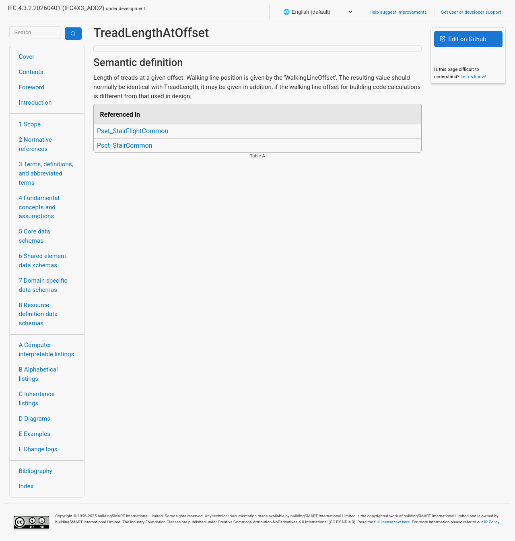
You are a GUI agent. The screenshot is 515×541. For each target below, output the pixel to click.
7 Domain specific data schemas (43, 285)
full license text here (392, 522)
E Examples (34, 434)
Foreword (32, 87)
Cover (27, 56)
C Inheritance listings (37, 398)
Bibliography (35, 471)
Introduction (35, 102)
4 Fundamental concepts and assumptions (39, 207)
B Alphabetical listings (38, 374)
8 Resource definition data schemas (38, 314)
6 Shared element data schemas (42, 260)
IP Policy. (492, 522)
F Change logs (38, 449)
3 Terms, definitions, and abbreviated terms (46, 173)
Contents (31, 72)
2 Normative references (35, 144)
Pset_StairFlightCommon (132, 131)
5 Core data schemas (34, 236)
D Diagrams (34, 418)
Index (26, 486)
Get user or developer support (471, 12)
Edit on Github (463, 39)
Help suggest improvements (397, 12)
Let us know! (473, 76)
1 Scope (30, 124)
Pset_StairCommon (124, 145)
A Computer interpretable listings (46, 349)
